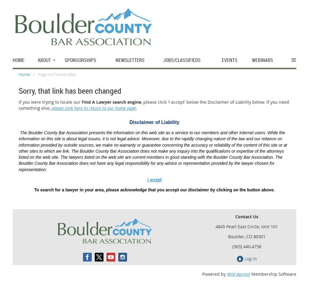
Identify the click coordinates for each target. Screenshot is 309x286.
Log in (251, 259)
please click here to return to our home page (94, 108)
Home (24, 74)
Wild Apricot (238, 274)
